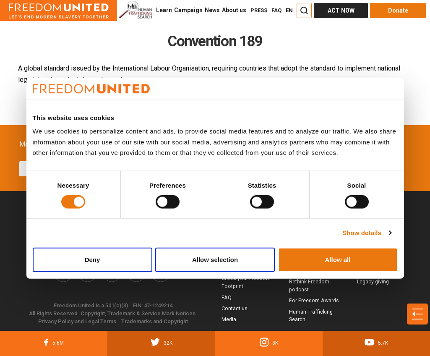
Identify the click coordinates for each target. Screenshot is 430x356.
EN (289, 10)
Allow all (338, 259)
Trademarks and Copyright (154, 321)
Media (229, 319)
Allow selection (215, 259)
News (212, 10)
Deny (92, 259)
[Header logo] (58, 10)
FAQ (276, 10)
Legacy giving (373, 281)
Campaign (188, 10)
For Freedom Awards (314, 300)
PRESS (258, 10)
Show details (361, 232)
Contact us (235, 308)
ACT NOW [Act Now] (341, 10)
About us (234, 10)
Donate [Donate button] (398, 10)
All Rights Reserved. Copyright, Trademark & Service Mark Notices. (113, 313)
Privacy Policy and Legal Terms (77, 321)
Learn (164, 10)
